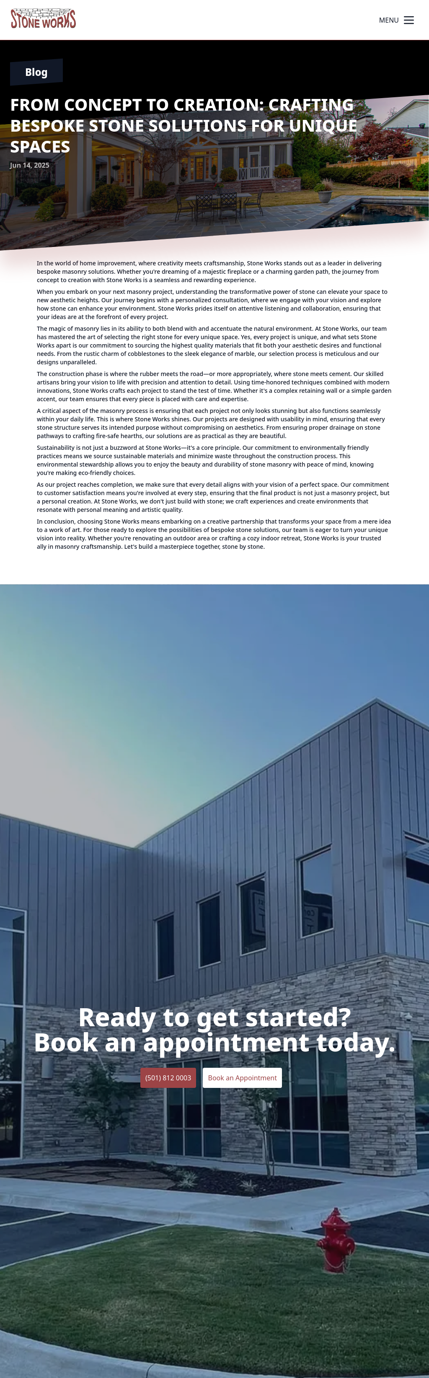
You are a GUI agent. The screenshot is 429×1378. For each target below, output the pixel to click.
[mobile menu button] (409, 20)
